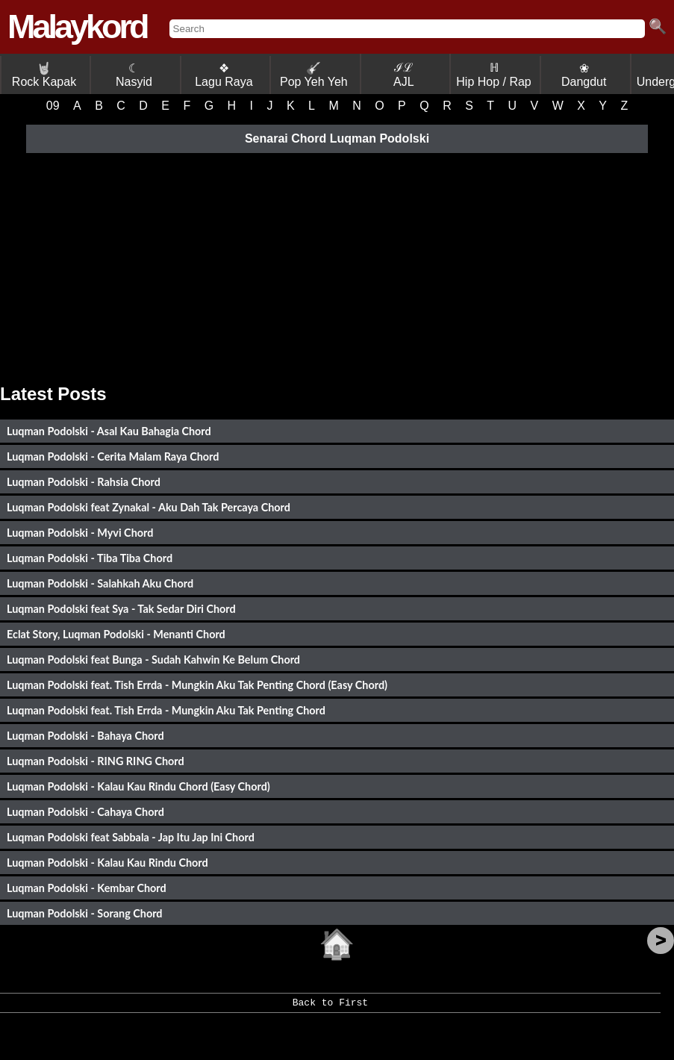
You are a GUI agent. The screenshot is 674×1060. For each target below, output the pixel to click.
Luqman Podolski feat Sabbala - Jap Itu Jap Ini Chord (131, 837)
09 (53, 105)
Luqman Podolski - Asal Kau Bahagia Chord (109, 431)
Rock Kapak (44, 75)
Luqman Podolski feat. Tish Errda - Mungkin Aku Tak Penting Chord (166, 710)
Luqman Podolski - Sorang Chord (84, 913)
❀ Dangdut (584, 75)
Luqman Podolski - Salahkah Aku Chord (100, 583)
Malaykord (77, 26)
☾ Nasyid (134, 75)
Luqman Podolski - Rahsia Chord (83, 482)
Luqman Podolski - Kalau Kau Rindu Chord (107, 862)
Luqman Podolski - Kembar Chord (86, 888)
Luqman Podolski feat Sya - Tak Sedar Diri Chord (121, 608)
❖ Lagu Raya (223, 75)
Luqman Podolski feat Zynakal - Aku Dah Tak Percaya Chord (148, 507)
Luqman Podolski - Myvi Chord (80, 532)
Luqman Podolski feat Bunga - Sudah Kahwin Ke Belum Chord (153, 659)
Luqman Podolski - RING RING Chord (95, 761)
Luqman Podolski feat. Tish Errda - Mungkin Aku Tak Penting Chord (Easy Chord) (197, 685)
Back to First (330, 1007)
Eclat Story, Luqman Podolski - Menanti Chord (116, 634)
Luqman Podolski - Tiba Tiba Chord (89, 558)
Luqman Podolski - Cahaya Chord (85, 811)
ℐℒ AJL (403, 74)
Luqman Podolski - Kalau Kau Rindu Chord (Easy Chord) (138, 786)
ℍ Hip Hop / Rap (493, 74)
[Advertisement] (337, 264)
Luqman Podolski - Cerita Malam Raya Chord (113, 456)
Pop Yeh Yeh (314, 75)
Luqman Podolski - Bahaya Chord (85, 735)
